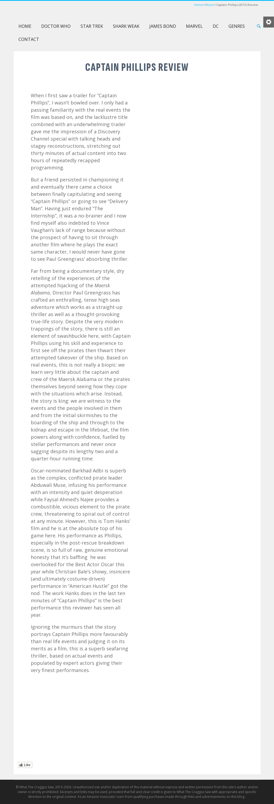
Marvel (194, 26)
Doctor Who (56, 26)
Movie (209, 5)
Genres (237, 26)
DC (216, 26)
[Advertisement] (193, 308)
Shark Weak (126, 26)
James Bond (162, 26)
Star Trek (92, 26)
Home (198, 5)
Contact (28, 39)
